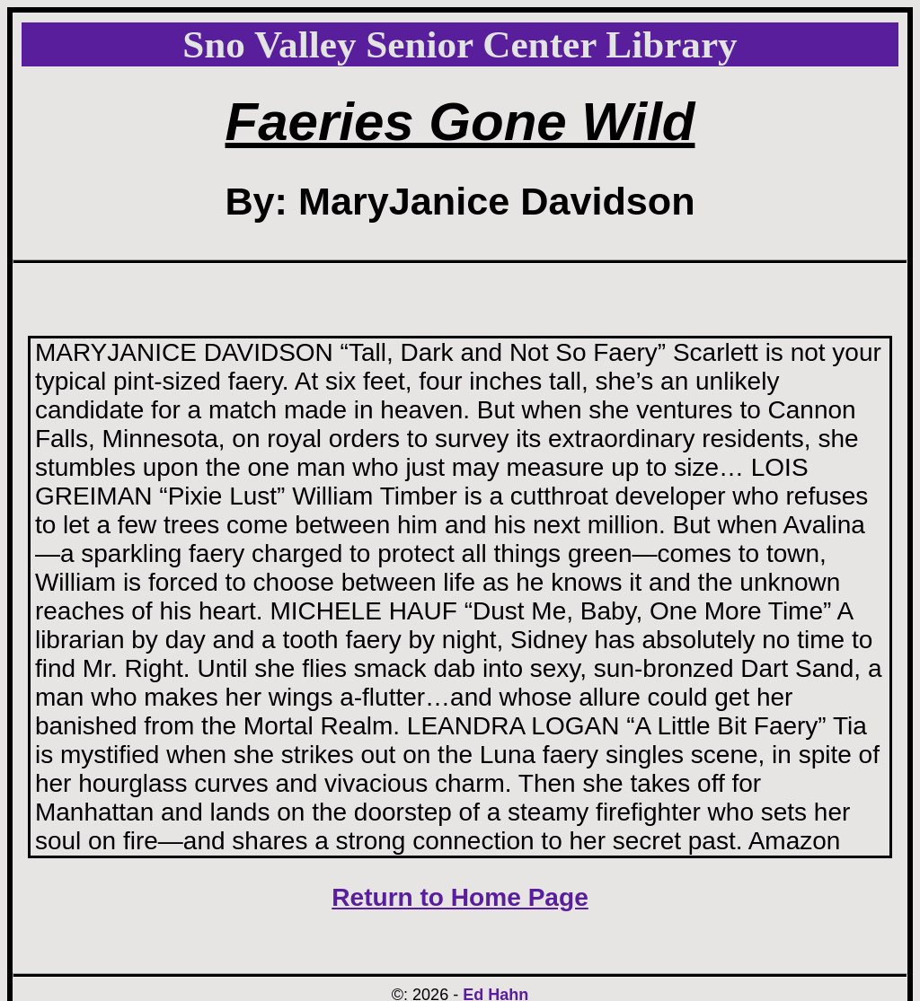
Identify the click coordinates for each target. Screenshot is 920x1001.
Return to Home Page (460, 897)
